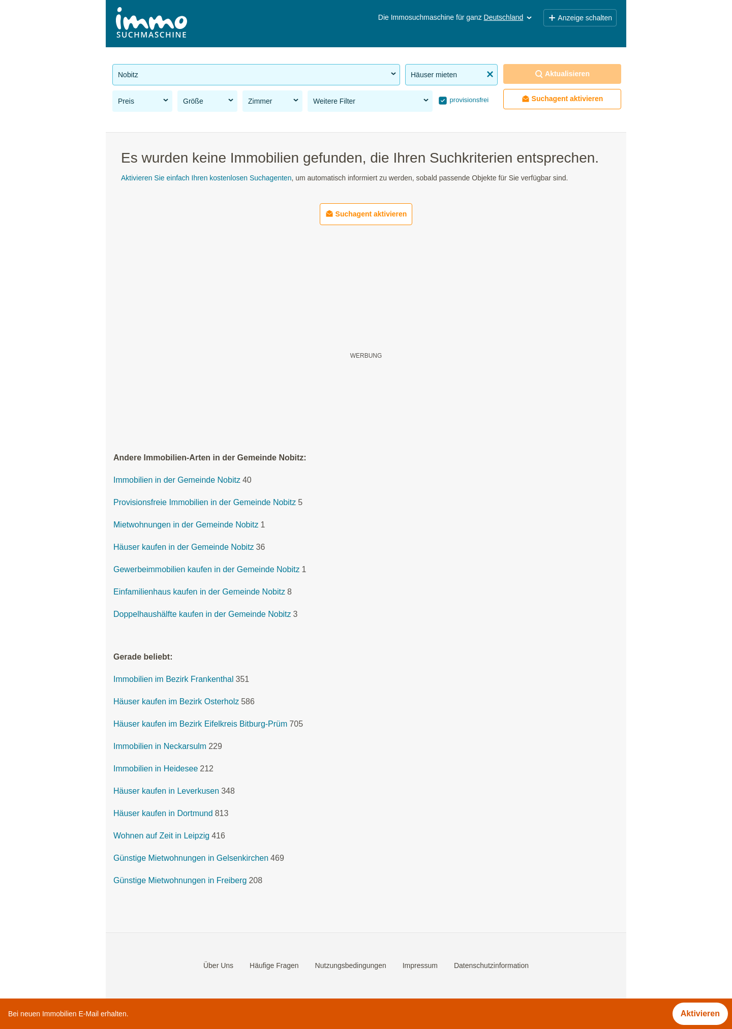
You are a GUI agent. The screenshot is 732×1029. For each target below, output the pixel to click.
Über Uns (218, 965)
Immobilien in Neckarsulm (159, 746)
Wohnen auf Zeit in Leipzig (161, 836)
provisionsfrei (468, 100)
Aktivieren (700, 1013)
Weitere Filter (371, 100)
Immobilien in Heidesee (155, 769)
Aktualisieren (562, 74)
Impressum (420, 965)
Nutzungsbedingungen (350, 965)
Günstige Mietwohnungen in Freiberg (180, 881)
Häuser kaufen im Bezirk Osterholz (176, 702)
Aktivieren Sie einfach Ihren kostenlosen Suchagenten (206, 178)
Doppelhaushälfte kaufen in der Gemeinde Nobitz (202, 614)
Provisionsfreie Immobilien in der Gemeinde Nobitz (204, 502)
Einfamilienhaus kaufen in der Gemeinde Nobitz (199, 592)
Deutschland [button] (509, 17)
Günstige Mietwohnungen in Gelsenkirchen (190, 858)
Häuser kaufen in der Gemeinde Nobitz (183, 547)
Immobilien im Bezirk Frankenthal (173, 679)
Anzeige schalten (580, 18)
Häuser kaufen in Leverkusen (166, 791)
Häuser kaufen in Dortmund (163, 813)
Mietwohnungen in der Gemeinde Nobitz (186, 525)
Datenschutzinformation (491, 965)
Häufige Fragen (274, 965)
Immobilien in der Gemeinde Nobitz (176, 480)
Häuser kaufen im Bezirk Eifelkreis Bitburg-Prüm (200, 724)
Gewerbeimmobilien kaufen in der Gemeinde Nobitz (206, 570)
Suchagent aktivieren (562, 99)
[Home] (151, 23)
